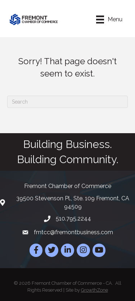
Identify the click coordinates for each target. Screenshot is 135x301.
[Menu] (109, 19)
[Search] (67, 102)
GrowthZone (94, 290)
